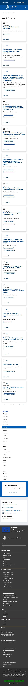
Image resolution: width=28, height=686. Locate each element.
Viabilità (5, 479)
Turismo (5, 474)
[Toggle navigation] (2, 7)
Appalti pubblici (6, 580)
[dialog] (14, 677)
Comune (5, 427)
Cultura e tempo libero (8, 574)
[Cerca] (25, 7)
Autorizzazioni (6, 603)
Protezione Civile (7, 457)
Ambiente (5, 416)
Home (3, 13)
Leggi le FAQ (6, 652)
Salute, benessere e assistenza (10, 601)
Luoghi (4, 622)
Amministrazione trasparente (9, 662)
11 (19, 404)
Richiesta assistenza (7, 654)
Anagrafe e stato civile (8, 572)
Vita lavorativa (6, 576)
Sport (4, 468)
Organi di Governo (7, 553)
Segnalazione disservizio (8, 650)
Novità (7, 13)
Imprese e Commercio (8, 578)
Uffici (4, 557)
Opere (4, 449)
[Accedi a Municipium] (20, 2)
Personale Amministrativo (9, 564)
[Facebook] (3, 547)
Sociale (4, 465)
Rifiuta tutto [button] (19, 680)
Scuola (4, 460)
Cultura (5, 430)
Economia (5, 433)
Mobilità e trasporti (7, 586)
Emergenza (5, 438)
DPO (4, 666)
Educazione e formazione (8, 593)
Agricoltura (5, 414)
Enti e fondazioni (6, 559)
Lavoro (4, 444)
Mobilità (5, 446)
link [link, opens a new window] (14, 678)
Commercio (5, 424)
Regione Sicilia (5, 2)
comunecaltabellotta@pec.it (9, 640)
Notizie (4, 612)
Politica (4, 454)
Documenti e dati (7, 566)
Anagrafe (5, 419)
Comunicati (5, 614)
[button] (14, 683)
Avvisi (5, 23)
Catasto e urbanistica (7, 582)
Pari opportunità (6, 452)
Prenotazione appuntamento (9, 648)
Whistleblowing (6, 656)
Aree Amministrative (7, 555)
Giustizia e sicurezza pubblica (9, 595)
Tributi (4, 471)
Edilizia (4, 435)
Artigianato (5, 422)
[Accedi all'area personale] (14, 2)
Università (5, 476)
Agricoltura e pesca (7, 605)
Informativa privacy (7, 664)
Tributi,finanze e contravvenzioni (10, 597)
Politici (4, 561)
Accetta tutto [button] (9, 680)
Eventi (4, 624)
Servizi (4, 463)
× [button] (26, 669)
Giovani (5, 441)
